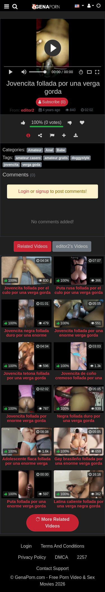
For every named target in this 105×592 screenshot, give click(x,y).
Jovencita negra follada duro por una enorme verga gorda (26, 335)
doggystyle (80, 158)
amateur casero (28, 158)
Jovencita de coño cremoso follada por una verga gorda (78, 378)
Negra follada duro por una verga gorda (78, 418)
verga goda (31, 165)
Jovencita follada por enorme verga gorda (26, 418)
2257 (82, 557)
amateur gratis (56, 158)
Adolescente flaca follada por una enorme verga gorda (26, 463)
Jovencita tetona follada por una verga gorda (26, 375)
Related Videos (32, 246)
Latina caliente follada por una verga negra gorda (79, 503)
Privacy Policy (32, 557)
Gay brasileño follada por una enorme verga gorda (78, 461)
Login (26, 546)
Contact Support (52, 568)
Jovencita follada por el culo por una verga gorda (26, 290)
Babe (61, 150)
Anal (49, 150)
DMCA (61, 557)
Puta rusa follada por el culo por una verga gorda (78, 290)
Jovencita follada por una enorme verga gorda (78, 333)
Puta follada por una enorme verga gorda (26, 503)
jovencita (11, 165)
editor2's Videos (72, 246)
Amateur (35, 150)
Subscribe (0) (52, 102)
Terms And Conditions (62, 546)
